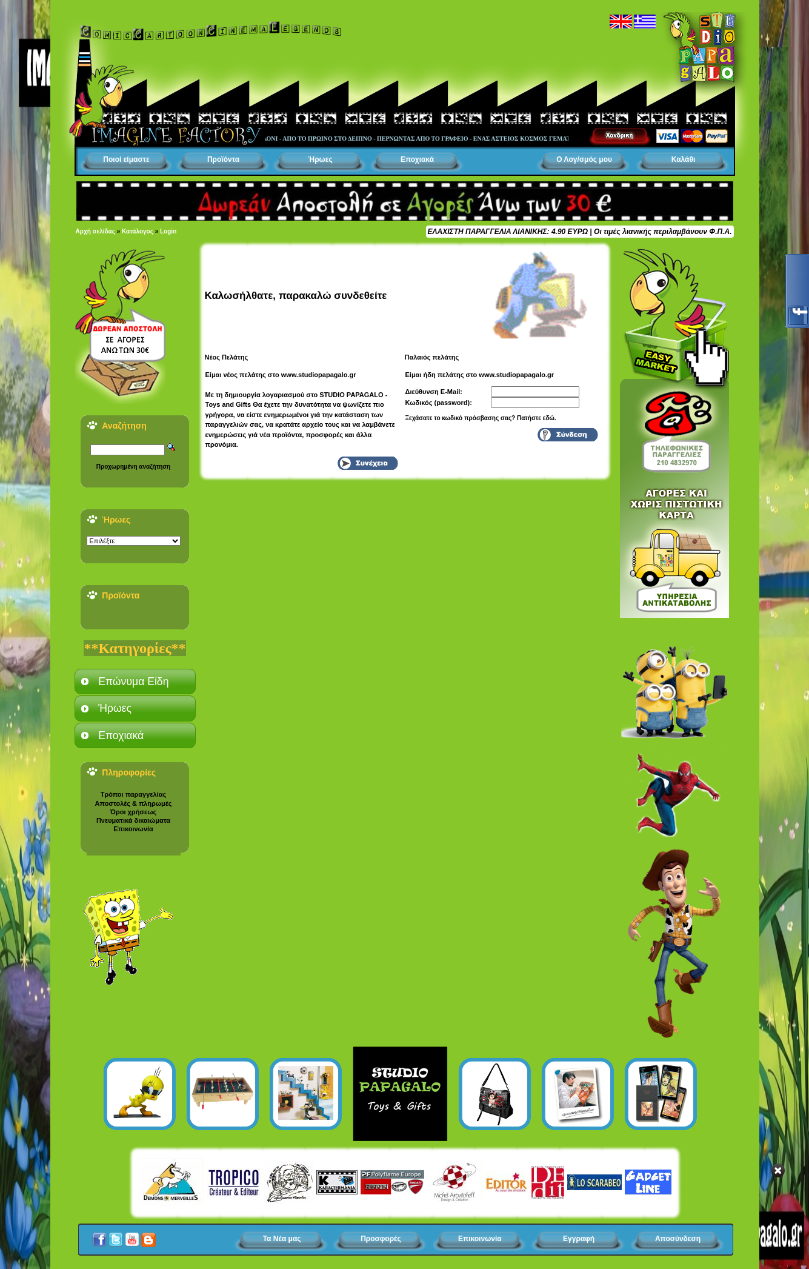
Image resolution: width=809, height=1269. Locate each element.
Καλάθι (683, 159)
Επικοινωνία (133, 828)
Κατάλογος (137, 231)
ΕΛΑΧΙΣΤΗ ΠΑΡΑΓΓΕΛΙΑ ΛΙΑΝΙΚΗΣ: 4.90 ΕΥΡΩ (508, 231)
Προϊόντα (223, 159)
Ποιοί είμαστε (126, 159)
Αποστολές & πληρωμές (133, 803)
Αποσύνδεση (678, 1238)
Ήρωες (320, 159)
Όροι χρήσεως (133, 811)
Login (168, 231)
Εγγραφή (578, 1238)
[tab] (135, 681)
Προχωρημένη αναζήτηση (133, 466)
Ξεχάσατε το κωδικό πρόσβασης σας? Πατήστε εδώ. (480, 418)
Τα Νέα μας (282, 1238)
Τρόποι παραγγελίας (133, 794)
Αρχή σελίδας (95, 231)
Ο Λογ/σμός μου (584, 159)
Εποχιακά (417, 159)
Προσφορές (381, 1238)
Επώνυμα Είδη (133, 681)
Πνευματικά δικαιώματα (133, 820)
